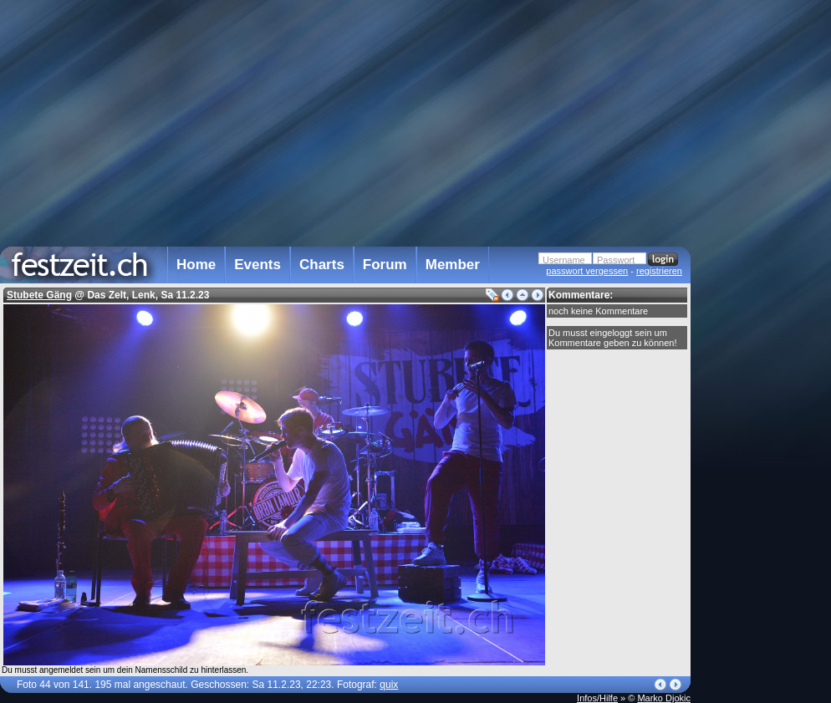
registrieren (659, 271)
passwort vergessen (587, 271)
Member (453, 265)
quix (389, 684)
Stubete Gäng (39, 295)
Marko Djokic (664, 698)
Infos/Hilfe (597, 698)
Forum (385, 265)
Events (257, 265)
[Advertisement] (764, 337)
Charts (321, 265)
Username (564, 260)
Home (196, 265)
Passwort (616, 260)
